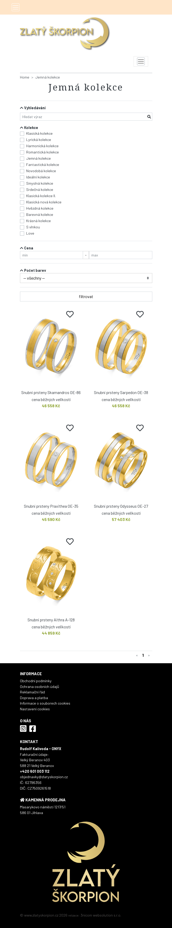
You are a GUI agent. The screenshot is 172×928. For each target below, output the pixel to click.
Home (24, 77)
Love (30, 233)
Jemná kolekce (47, 77)
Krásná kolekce (38, 220)
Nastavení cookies (35, 709)
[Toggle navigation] (15, 7)
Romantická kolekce (42, 152)
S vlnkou (33, 227)
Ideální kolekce (38, 177)
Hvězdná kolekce (39, 208)
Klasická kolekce (39, 133)
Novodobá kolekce (41, 171)
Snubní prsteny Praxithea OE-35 (51, 506)
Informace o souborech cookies (45, 703)
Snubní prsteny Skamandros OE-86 (51, 392)
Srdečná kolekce (39, 189)
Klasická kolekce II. (41, 196)
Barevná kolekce (39, 214)
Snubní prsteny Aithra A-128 (51, 619)
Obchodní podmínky (36, 681)
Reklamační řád (32, 692)
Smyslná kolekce (39, 183)
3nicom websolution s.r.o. (100, 915)
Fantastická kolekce (42, 164)
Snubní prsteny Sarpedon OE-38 (121, 392)
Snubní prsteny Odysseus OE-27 (121, 506)
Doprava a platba (34, 697)
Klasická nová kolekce (43, 202)
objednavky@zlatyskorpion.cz (44, 777)
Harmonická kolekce (42, 146)
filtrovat (86, 296)
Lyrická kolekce (38, 139)
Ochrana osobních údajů (39, 686)
